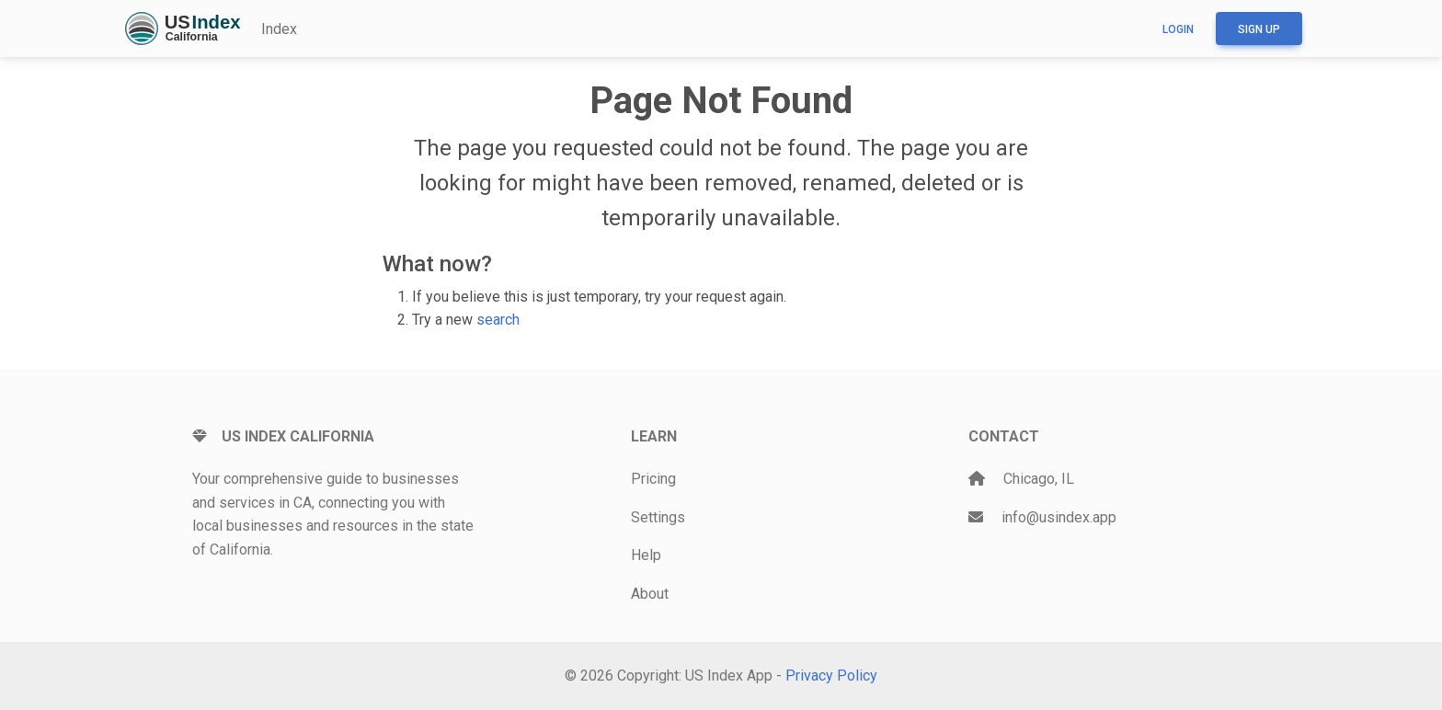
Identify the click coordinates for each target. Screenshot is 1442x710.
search (498, 319)
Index (279, 29)
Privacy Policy (831, 675)
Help (646, 555)
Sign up (1259, 29)
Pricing (653, 478)
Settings (658, 517)
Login (1178, 29)
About (650, 593)
